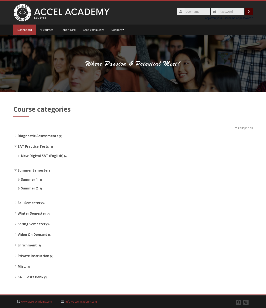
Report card (68, 30)
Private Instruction (33, 256)
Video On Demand (32, 234)
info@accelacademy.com (81, 301)
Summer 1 (29, 179)
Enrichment (27, 245)
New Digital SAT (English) (42, 155)
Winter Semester (32, 213)
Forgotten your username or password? (228, 18)
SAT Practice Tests (33, 146)
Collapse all (245, 128)
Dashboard (24, 30)
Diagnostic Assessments (38, 136)
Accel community (93, 30)
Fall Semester (29, 202)
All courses (46, 30)
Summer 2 (29, 188)
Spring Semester (32, 224)
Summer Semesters (34, 170)
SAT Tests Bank (30, 277)
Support (117, 30)
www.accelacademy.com (36, 301)
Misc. (22, 266)
